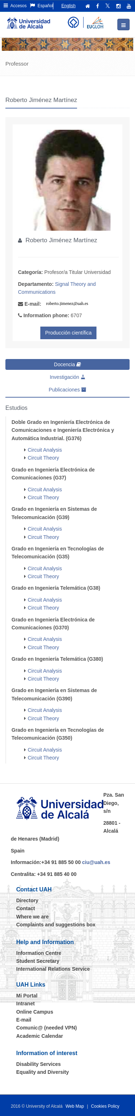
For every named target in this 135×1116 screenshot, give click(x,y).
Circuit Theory (43, 458)
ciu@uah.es (96, 862)
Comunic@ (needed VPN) (46, 1028)
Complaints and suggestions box (55, 924)
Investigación (67, 377)
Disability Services (38, 1064)
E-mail (23, 1020)
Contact (25, 908)
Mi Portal (26, 995)
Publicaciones (67, 390)
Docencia (67, 364)
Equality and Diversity (42, 1072)
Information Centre (38, 953)
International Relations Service (53, 969)
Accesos (15, 5)
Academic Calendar (39, 1036)
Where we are (32, 917)
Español (41, 5)
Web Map (75, 1106)
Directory (27, 900)
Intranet (25, 1003)
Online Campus (34, 1012)
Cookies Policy (105, 1106)
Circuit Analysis (45, 450)
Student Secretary (37, 961)
